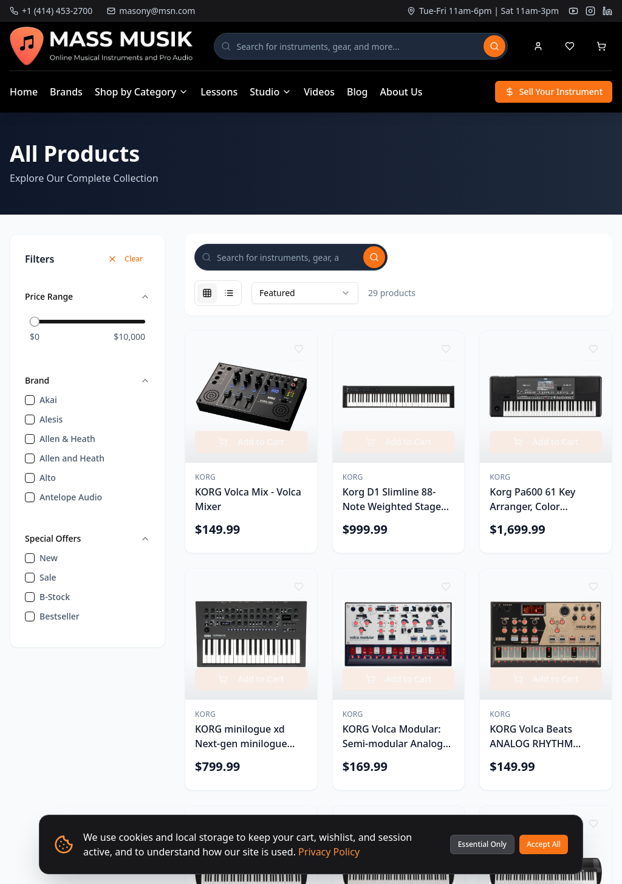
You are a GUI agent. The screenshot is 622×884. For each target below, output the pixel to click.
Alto (47, 477)
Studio (271, 91)
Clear (125, 259)
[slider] (34, 321)
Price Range (87, 296)
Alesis (51, 419)
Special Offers (87, 538)
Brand (87, 380)
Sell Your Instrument (554, 91)
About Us (401, 91)
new (48, 558)
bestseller (59, 616)
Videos (319, 91)
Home (24, 91)
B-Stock (54, 597)
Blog (357, 91)
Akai (48, 400)
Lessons (219, 91)
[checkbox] (30, 400)
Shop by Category (141, 91)
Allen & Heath (67, 438)
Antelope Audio (70, 497)
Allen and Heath (71, 458)
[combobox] (304, 293)
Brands (66, 91)
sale (47, 577)
